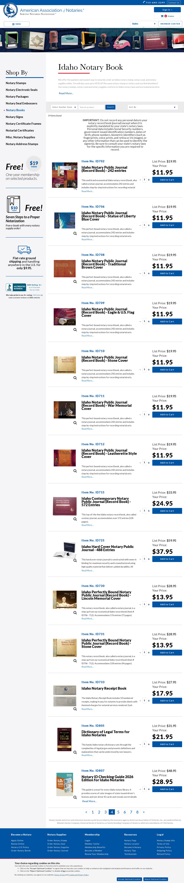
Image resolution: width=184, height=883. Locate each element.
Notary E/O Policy (20, 847)
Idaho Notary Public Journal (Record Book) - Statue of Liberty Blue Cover (109, 216)
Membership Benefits (95, 847)
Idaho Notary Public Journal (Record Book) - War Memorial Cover (107, 405)
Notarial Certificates (20, 130)
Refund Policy (163, 854)
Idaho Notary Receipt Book (104, 688)
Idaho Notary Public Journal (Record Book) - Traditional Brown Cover (104, 264)
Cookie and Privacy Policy (78, 875)
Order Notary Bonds (21, 850)
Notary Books (15, 110)
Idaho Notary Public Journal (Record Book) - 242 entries (104, 169)
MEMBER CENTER (170, 23)
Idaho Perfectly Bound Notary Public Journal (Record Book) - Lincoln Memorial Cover (106, 595)
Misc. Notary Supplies (20, 137)
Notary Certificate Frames (23, 123)
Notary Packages (17, 96)
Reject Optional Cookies (156, 879)
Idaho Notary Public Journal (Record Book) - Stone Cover (105, 359)
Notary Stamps (16, 83)
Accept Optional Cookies (129, 879)
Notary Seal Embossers (21, 103)
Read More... (66, 93)
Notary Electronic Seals (22, 89)
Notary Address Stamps (22, 144)
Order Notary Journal (57, 850)
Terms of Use (59, 875)
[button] (167, 9)
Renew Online (17, 844)
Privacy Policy (164, 847)
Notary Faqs (130, 840)
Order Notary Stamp (57, 840)
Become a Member (93, 850)
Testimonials (130, 854)
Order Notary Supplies (58, 847)
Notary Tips (130, 850)
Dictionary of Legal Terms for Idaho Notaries (106, 733)
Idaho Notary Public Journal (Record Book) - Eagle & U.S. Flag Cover (108, 312)
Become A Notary (132, 847)
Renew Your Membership (96, 854)
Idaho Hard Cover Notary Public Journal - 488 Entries (108, 548)
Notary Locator (131, 844)
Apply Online (17, 840)
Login (87, 840)
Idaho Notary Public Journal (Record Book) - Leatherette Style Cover (109, 453)
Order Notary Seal (56, 844)
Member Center (92, 844)
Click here (37, 295)
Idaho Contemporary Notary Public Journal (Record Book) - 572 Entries (106, 501)
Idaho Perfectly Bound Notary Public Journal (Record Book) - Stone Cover (106, 643)
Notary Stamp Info (166, 840)
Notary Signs (14, 117)
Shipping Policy (164, 850)
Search (110, 107)
